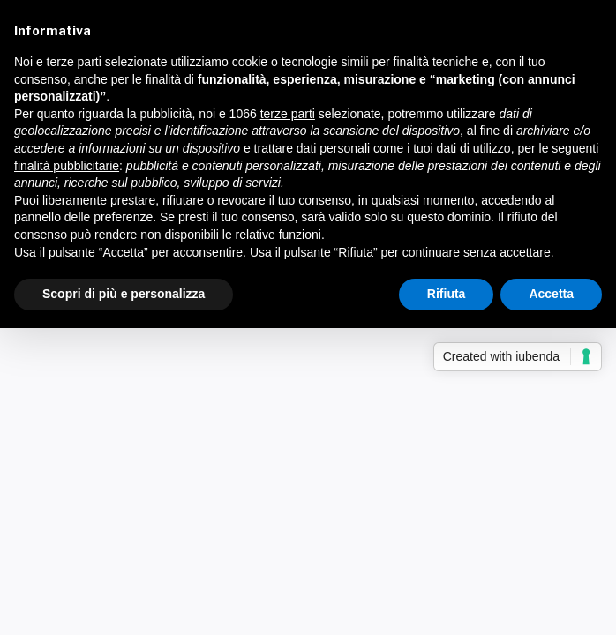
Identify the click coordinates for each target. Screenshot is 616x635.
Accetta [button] (551, 294)
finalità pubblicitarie (66, 166)
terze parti (287, 114)
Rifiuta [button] (446, 294)
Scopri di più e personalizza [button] (123, 294)
